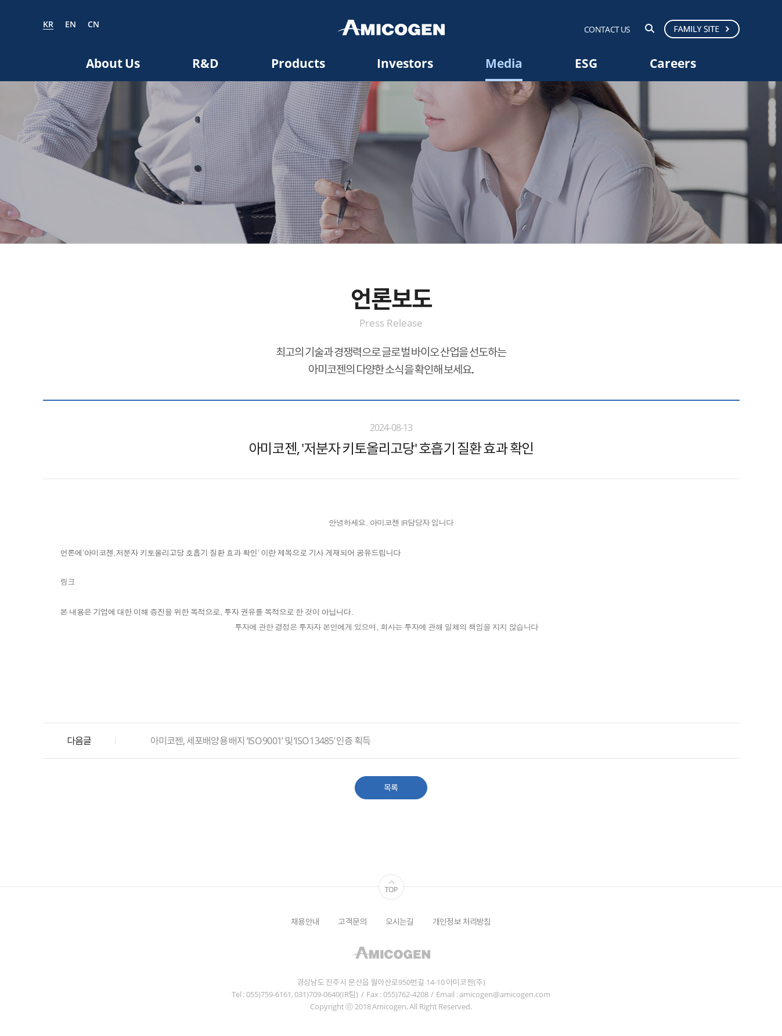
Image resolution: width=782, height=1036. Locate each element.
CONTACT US (607, 29)
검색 (649, 28)
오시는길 (399, 921)
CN (93, 24)
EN (70, 24)
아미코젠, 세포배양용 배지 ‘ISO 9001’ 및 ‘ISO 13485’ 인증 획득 (260, 740)
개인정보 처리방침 (462, 921)
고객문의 (352, 921)
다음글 (79, 740)
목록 (391, 787)
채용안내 (305, 921)
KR (48, 25)
